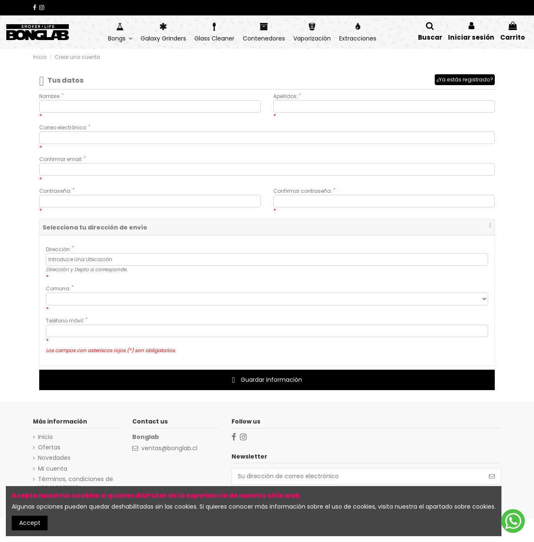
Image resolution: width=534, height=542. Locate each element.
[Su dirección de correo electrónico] (357, 476)
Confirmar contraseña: (304, 190)
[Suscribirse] (492, 476)
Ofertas (49, 447)
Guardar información (267, 380)
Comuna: (59, 288)
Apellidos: (287, 96)
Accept (29, 523)
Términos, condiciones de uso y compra (75, 483)
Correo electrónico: (64, 127)
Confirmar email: (62, 159)
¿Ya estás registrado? (464, 79)
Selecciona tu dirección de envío (95, 227)
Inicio (45, 437)
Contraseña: (56, 190)
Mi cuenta (52, 469)
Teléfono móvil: (66, 320)
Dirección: (60, 249)
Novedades (54, 458)
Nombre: (51, 96)
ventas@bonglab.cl (169, 448)
